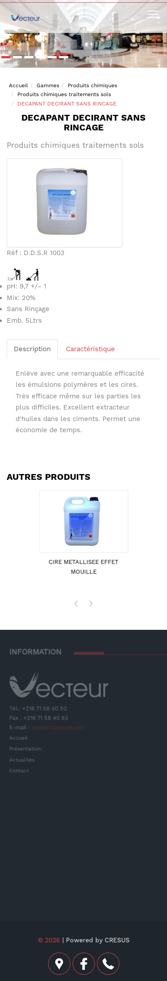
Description (32, 349)
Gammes (48, 85)
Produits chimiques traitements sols (64, 94)
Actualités (22, 759)
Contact (20, 770)
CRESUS (117, 940)
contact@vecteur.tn (58, 727)
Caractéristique (90, 349)
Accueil (18, 85)
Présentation (25, 748)
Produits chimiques (92, 85)
